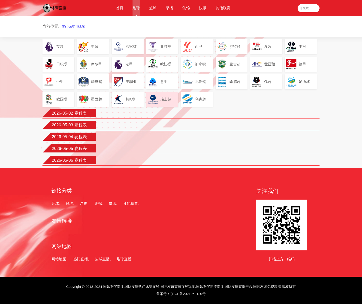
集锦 (98, 203)
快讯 (112, 203)
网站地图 (58, 259)
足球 (72, 26)
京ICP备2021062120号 (187, 294)
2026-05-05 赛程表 (69, 148)
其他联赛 (130, 203)
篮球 (69, 203)
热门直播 (80, 259)
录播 (83, 203)
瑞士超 (80, 26)
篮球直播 (102, 259)
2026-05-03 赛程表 (69, 125)
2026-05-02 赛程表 (69, 113)
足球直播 (124, 259)
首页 (65, 26)
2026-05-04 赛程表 (69, 136)
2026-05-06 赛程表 (69, 160)
